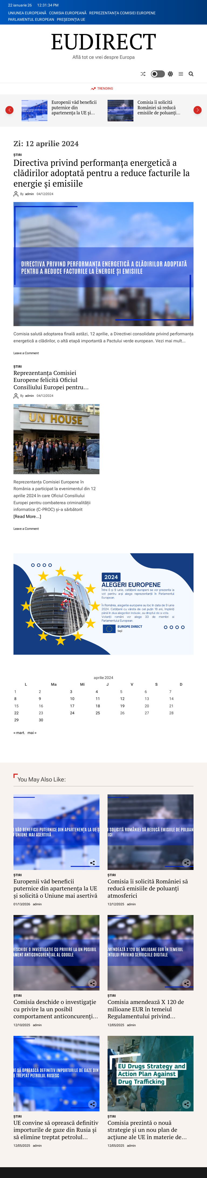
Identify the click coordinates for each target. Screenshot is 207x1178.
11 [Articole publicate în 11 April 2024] (98, 698)
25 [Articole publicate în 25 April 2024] (98, 713)
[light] (162, 73)
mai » (31, 732)
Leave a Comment (26, 353)
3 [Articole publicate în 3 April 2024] (71, 691)
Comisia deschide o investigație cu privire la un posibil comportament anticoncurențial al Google (55, 1012)
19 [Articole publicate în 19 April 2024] (122, 706)
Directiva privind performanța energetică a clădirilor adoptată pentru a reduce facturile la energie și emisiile (101, 173)
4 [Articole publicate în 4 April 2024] (97, 691)
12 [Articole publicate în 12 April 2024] (122, 698)
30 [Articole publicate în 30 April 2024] (41, 720)
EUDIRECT (103, 41)
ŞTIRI (17, 155)
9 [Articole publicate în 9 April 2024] (40, 698)
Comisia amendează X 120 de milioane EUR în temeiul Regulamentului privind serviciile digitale (146, 1012)
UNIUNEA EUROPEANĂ (27, 13)
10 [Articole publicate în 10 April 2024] (72, 698)
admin (29, 194)
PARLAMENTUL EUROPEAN (31, 19)
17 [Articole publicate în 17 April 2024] (72, 706)
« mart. (19, 732)
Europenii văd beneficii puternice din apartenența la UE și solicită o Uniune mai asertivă (73, 113)
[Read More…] (27, 516)
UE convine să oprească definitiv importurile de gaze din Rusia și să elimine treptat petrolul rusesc (55, 1133)
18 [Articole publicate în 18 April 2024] (98, 706)
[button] (9, 110)
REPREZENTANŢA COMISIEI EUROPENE (122, 13)
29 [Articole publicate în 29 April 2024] (16, 720)
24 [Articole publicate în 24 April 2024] (72, 713)
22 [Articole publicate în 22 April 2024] (16, 713)
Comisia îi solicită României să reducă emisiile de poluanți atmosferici (156, 110)
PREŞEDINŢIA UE (71, 19)
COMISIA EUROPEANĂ (68, 13)
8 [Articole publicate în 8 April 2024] (15, 698)
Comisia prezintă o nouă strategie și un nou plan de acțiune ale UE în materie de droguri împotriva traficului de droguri (148, 1137)
